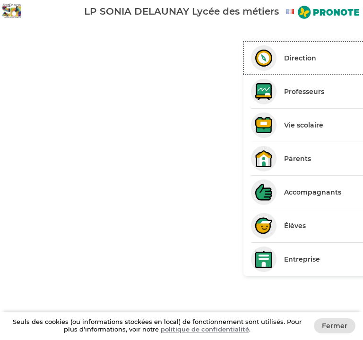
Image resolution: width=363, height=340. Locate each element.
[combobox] (291, 11)
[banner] (181, 11)
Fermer (334, 326)
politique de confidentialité (205, 329)
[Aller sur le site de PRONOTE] (328, 13)
